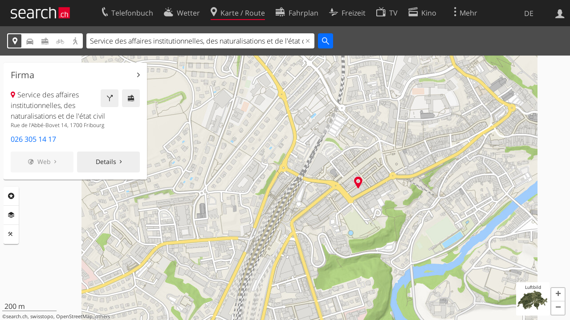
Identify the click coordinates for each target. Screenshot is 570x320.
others (102, 316)
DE (528, 13)
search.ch (17, 316)
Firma (22, 75)
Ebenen (11, 215)
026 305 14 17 (33, 139)
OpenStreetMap (74, 316)
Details (106, 161)
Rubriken (11, 196)
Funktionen (11, 234)
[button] (558, 294)
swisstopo (41, 316)
